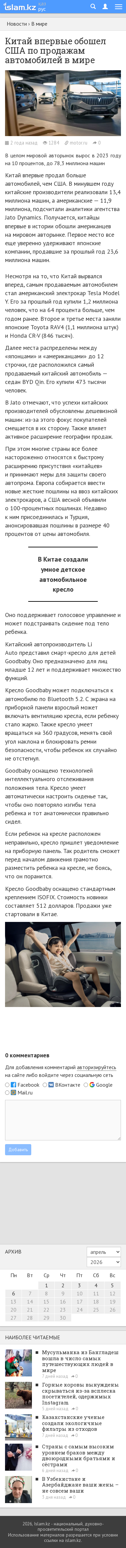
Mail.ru (25, 1092)
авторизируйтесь (96, 1067)
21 (30, 1309)
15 (46, 1301)
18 (96, 1301)
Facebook (28, 1084)
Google (104, 1084)
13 (13, 1301)
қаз (42, 3)
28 (30, 1317)
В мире (39, 23)
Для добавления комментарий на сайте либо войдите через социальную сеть (60, 1071)
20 (13, 1309)
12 (113, 1293)
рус (42, 8)
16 (63, 1301)
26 (113, 1309)
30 (63, 1317)
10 (80, 1293)
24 (80, 1309)
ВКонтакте (67, 1084)
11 (96, 1293)
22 (46, 1309)
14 (30, 1301)
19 (113, 1301)
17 (80, 1301)
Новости (17, 23)
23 (63, 1309)
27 (13, 1317)
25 (96, 1309)
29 (46, 1317)
